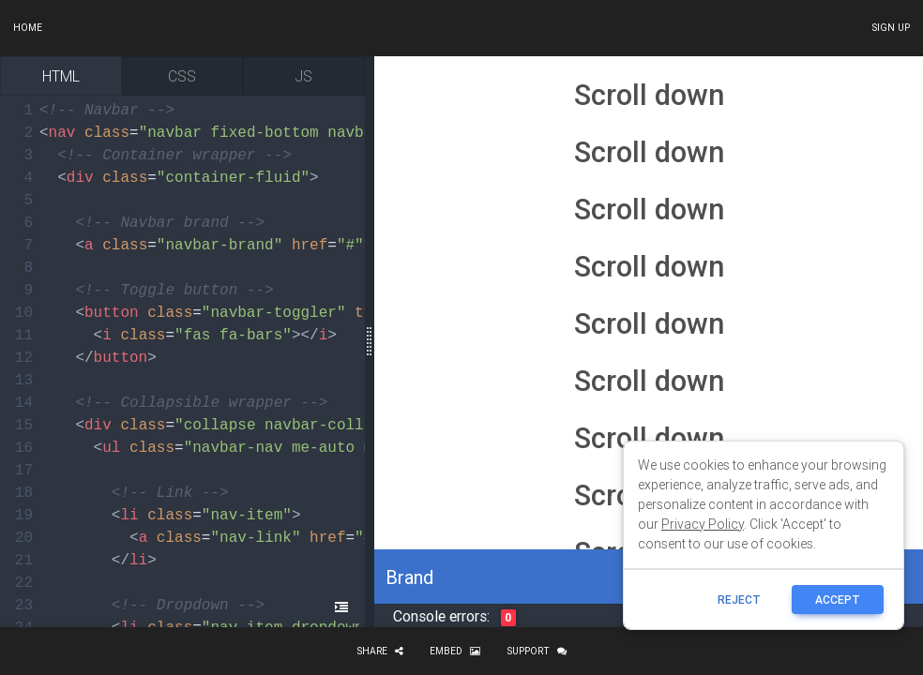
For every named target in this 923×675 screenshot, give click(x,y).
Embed (455, 651)
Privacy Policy (702, 524)
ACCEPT (837, 599)
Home (27, 28)
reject (739, 599)
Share (379, 651)
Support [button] (537, 651)
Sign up (890, 28)
